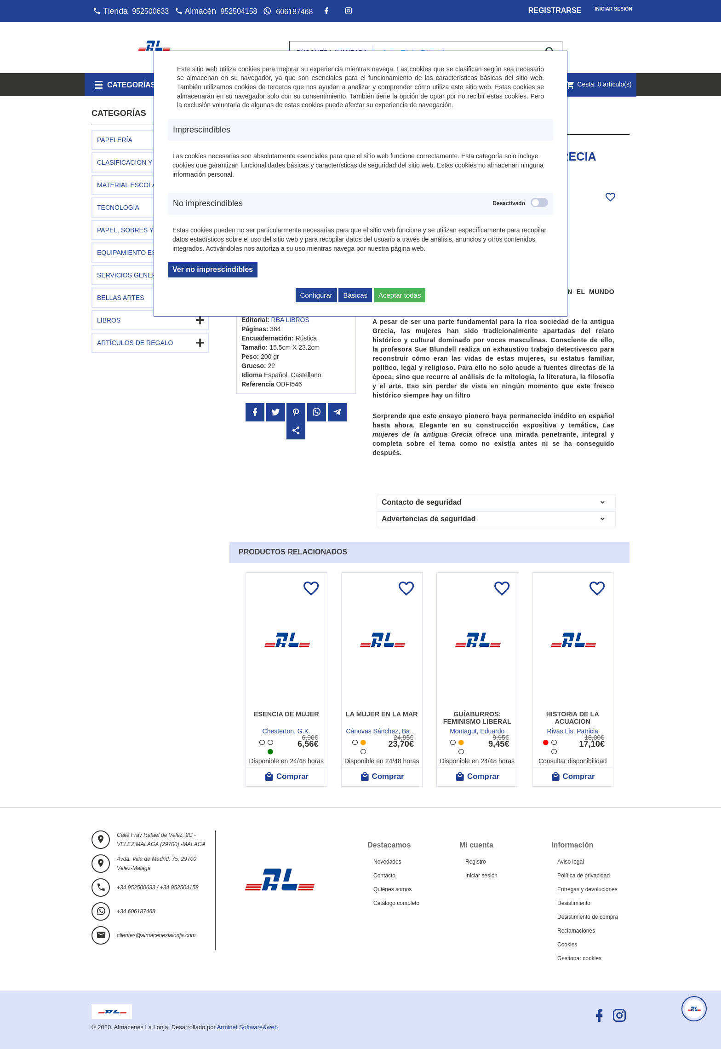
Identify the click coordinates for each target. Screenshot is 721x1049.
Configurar (316, 295)
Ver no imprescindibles (212, 269)
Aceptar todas (399, 295)
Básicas (355, 295)
